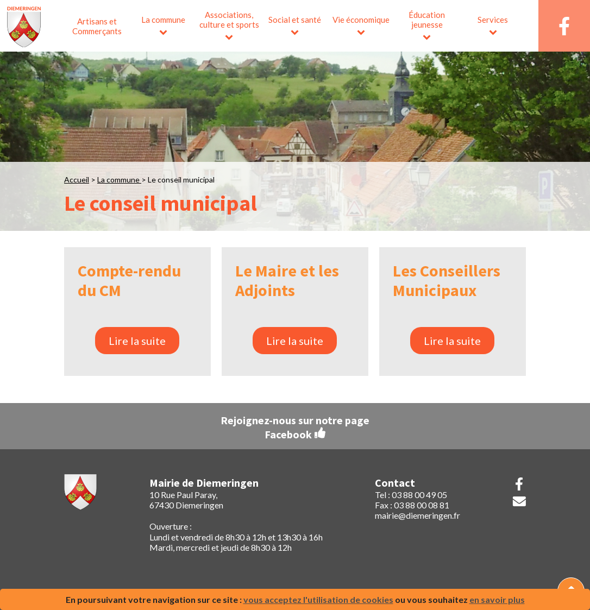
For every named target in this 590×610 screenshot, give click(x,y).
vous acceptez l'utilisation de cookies (318, 599)
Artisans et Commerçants (97, 26)
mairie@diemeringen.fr (417, 515)
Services (493, 19)
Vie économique (361, 19)
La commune (163, 19)
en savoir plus (497, 599)
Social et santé (294, 19)
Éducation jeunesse (427, 19)
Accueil (76, 179)
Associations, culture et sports (229, 19)
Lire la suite (137, 340)
